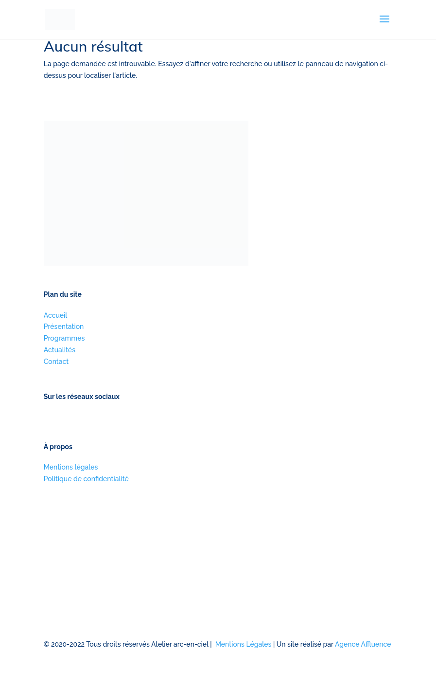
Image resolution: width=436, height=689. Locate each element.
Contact (56, 361)
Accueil (56, 315)
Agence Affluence (363, 644)
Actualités (59, 350)
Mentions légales (71, 467)
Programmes (64, 338)
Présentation (64, 326)
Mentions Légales (243, 644)
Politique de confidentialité (86, 479)
